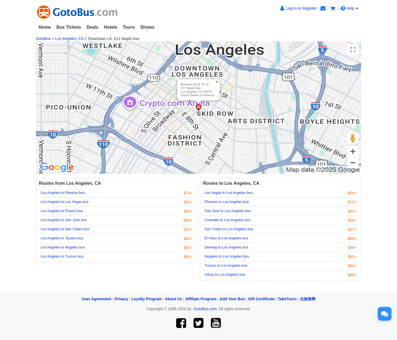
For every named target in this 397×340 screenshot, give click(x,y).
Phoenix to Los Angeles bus (227, 202)
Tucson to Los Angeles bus (226, 265)
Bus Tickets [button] (68, 27)
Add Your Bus (232, 299)
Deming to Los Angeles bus (226, 247)
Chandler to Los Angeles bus (227, 220)
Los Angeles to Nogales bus (63, 247)
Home (45, 27)
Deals (92, 27)
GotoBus (43, 38)
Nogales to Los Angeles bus (227, 256)
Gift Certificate (261, 299)
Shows (147, 27)
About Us (173, 299)
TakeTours (287, 299)
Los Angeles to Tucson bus (62, 256)
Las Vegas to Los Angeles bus (229, 193)
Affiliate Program (200, 299)
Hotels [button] (110, 27)
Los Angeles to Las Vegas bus (64, 202)
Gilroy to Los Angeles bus (225, 274)
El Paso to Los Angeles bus (226, 238)
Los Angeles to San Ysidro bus (65, 229)
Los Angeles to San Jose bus (64, 220)
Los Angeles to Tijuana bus (62, 238)
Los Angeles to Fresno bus (62, 211)
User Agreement (96, 299)
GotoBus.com (205, 309)
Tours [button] (129, 27)
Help (349, 8)
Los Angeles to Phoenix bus (63, 193)
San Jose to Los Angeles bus (228, 211)
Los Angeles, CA (69, 38)
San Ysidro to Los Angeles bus (229, 229)
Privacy (121, 299)
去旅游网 (307, 299)
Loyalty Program (147, 299)
